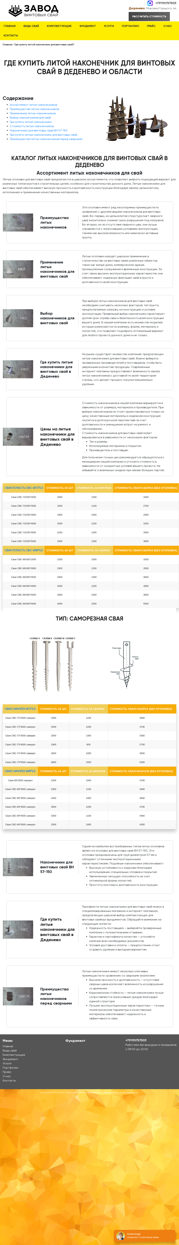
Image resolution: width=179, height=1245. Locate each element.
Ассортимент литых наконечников (33, 104)
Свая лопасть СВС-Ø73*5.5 (23, 488)
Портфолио (130, 26)
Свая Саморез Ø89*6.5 (19, 771)
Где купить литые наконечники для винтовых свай (43, 134)
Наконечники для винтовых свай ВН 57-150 (38, 130)
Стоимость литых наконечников (32, 126)
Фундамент (87, 26)
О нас (167, 26)
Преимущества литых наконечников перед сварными (46, 139)
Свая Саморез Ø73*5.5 (19, 709)
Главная (10, 26)
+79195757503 (165, 3)
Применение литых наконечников (33, 113)
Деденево (137, 8)
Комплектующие (59, 26)
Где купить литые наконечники (31, 122)
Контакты (11, 35)
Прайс (151, 26)
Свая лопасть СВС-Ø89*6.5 (23, 550)
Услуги (109, 26)
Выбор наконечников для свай (30, 117)
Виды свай (31, 26)
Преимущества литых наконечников (34, 109)
